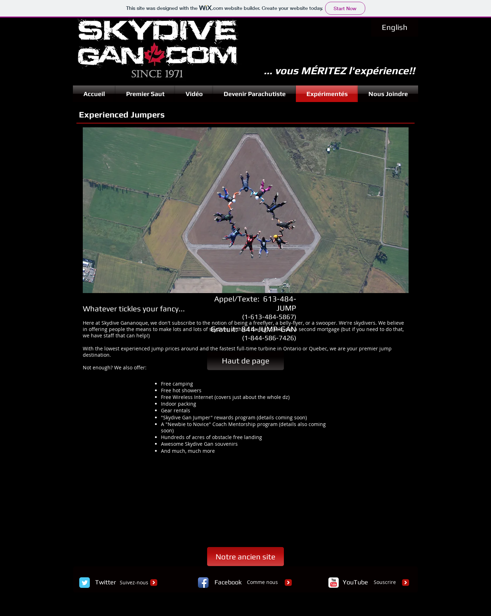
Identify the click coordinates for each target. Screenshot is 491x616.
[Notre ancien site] (245, 556)
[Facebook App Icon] (203, 582)
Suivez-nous (134, 582)
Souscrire (385, 582)
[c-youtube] (333, 582)
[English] (394, 27)
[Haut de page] (245, 360)
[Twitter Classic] (84, 582)
